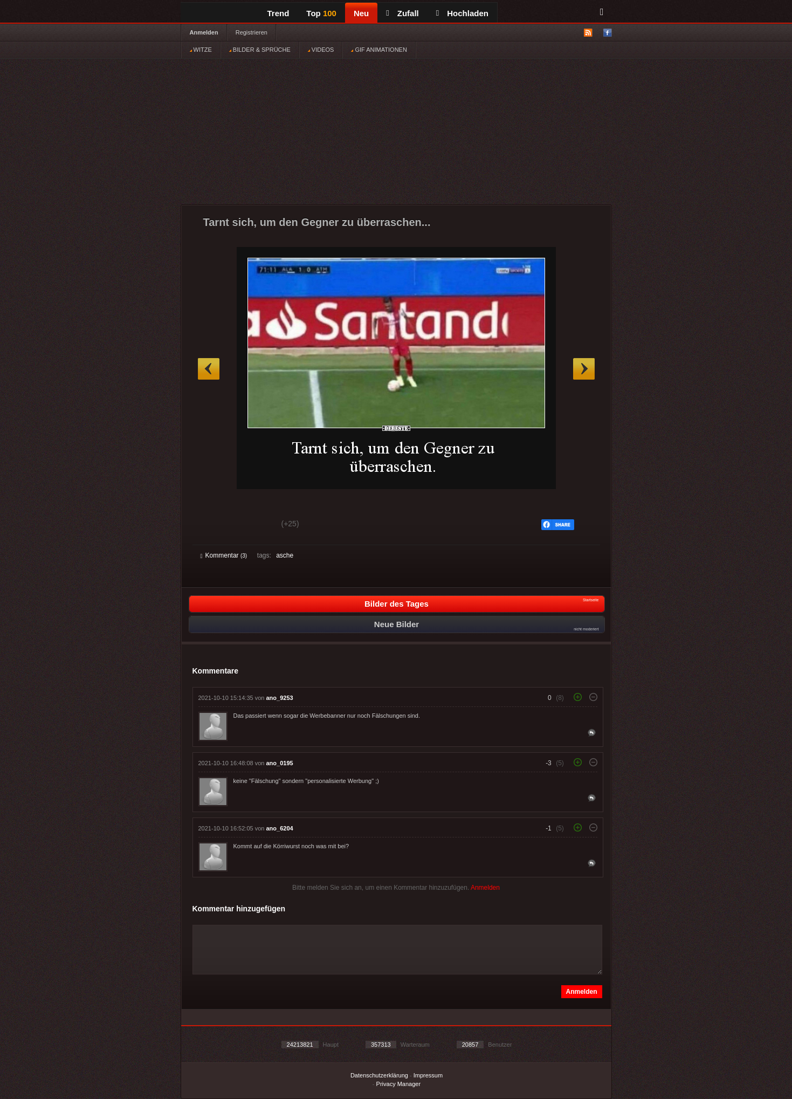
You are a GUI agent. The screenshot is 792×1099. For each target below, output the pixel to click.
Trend (278, 13)
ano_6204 (279, 828)
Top (321, 13)
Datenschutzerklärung (379, 1075)
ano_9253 (279, 698)
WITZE (201, 49)
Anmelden (204, 32)
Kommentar (224, 555)
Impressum (428, 1075)
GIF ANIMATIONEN (379, 49)
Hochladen (462, 13)
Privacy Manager (398, 1084)
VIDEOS (321, 49)
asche (284, 555)
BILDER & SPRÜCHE (260, 49)
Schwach (253, 525)
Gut (212, 525)
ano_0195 (279, 763)
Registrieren (251, 32)
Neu (361, 13)
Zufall (402, 13)
